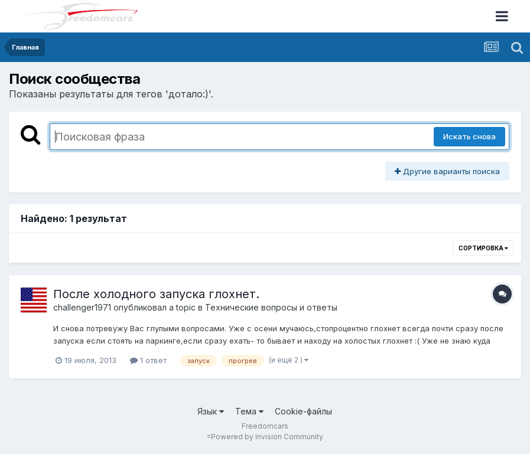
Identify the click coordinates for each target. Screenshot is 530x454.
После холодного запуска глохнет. (156, 294)
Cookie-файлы (303, 411)
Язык (210, 411)
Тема (249, 411)
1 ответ (148, 360)
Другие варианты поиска (447, 171)
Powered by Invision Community (267, 436)
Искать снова (469, 136)
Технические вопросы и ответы (271, 307)
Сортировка (483, 248)
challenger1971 (82, 307)
